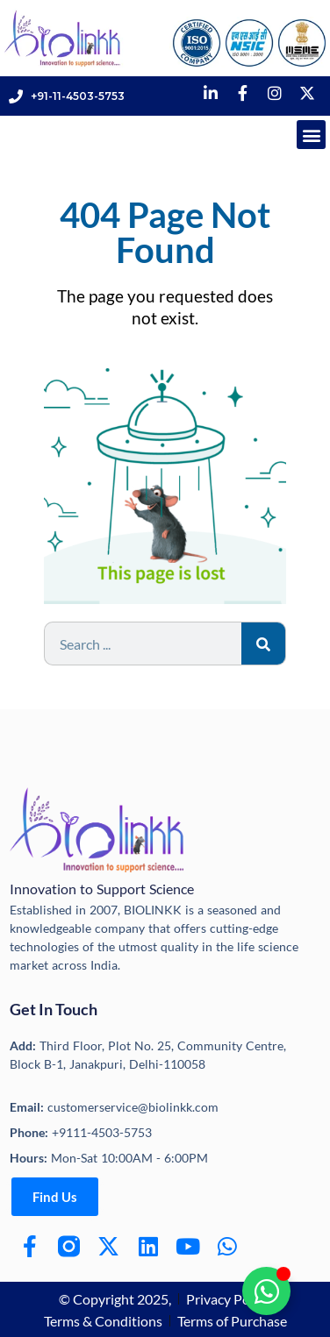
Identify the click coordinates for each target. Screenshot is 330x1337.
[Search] (263, 643)
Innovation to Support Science (102, 888)
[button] (311, 134)
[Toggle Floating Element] (266, 1291)
